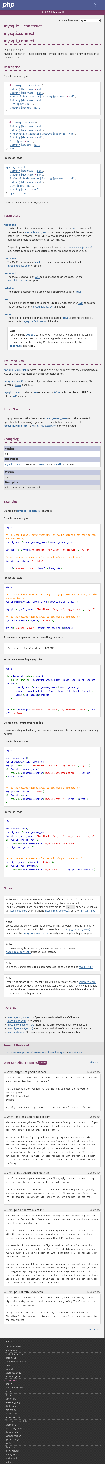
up (5, 1072)
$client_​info (11, 1413)
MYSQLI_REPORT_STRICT (16, 426)
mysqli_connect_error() (77, 929)
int (13, 104)
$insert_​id (10, 1447)
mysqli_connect (15, 167)
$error (9, 1395)
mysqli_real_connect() (57, 910)
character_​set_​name (16, 1361)
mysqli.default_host (35, 232)
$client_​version (13, 1417)
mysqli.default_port (43, 306)
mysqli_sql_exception (44, 425)
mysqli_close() (15, 1032)
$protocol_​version (14, 1428)
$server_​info (12, 1432)
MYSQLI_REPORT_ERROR (56, 418)
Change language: (69, 20)
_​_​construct (11, 1380)
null (40, 89)
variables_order (87, 981)
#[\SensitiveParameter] (25, 96)
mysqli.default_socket (35, 321)
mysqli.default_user (18, 265)
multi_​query (11, 1454)
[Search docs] (94, 5)
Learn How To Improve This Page (22, 1052)
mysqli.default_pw (17, 280)
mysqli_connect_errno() (20, 1024)
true (35, 392)
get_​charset (11, 1410)
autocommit (12, 1350)
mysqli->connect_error (35, 933)
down (11, 1072)
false (22, 193)
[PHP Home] (8, 5)
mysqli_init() (88, 910)
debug (9, 1384)
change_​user (12, 1358)
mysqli (14, 193)
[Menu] (101, 5)
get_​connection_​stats (16, 1421)
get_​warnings (12, 1439)
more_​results (12, 1451)
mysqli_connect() (13, 381)
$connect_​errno (13, 1373)
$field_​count (12, 1406)
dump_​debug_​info (14, 1387)
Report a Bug (76, 1052)
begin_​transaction (15, 1354)
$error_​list (11, 1399)
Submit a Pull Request (54, 1052)
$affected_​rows (13, 1346)
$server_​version (13, 1436)
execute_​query (13, 1402)
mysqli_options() (18, 910)
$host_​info (11, 1425)
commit (9, 1369)
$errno (9, 1391)
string (15, 89)
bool (12, 148)
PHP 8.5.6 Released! (52, 12)
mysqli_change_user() (80, 247)
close (8, 1365)
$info (8, 1443)
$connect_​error (13, 1376)
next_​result (11, 1458)
